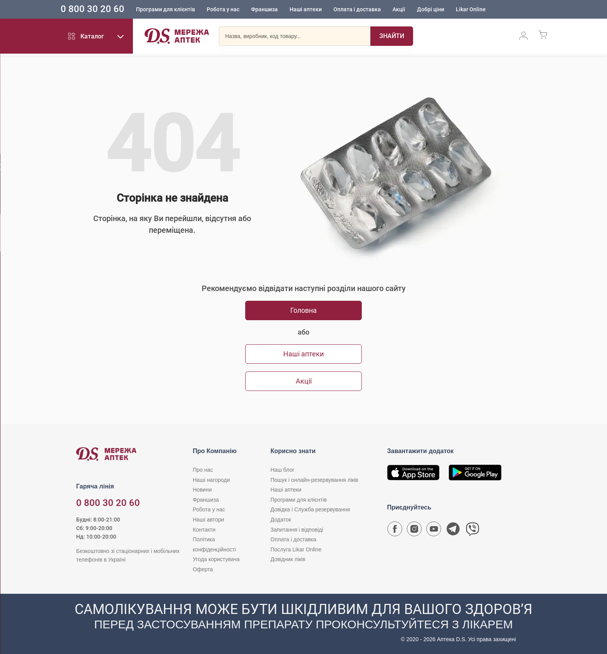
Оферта (203, 569)
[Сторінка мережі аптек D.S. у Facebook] (395, 531)
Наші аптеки (318, 10)
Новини (202, 490)
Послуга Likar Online (295, 549)
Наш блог (282, 470)
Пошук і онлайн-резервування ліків (314, 480)
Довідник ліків (287, 559)
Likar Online (483, 10)
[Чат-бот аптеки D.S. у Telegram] (453, 531)
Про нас (203, 470)
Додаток (280, 519)
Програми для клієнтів (177, 10)
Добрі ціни (442, 10)
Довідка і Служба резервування (310, 509)
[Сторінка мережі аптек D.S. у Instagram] (414, 531)
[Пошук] (391, 37)
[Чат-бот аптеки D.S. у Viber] (472, 531)
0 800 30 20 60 (104, 9)
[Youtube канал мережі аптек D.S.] (433, 531)
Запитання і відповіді (296, 530)
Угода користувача (216, 559)
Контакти (204, 530)
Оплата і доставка (369, 10)
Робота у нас (235, 10)
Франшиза (276, 10)
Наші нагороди (211, 480)
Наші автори (208, 519)
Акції (411, 10)
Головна (303, 310)
